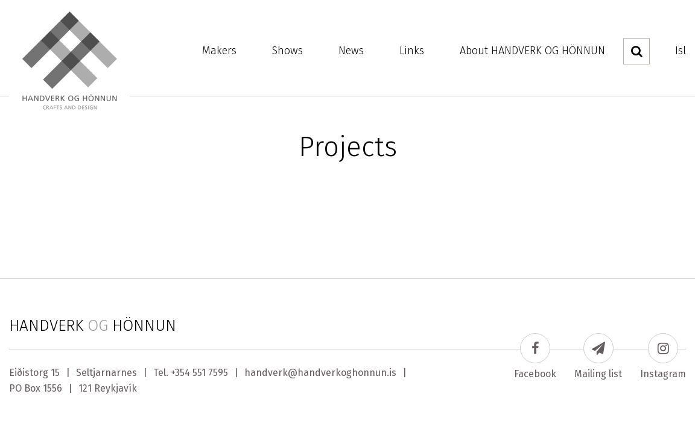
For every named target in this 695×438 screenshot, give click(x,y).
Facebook (535, 356)
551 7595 (210, 372)
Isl (680, 50)
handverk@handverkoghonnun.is (320, 372)
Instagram (663, 356)
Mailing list (598, 356)
